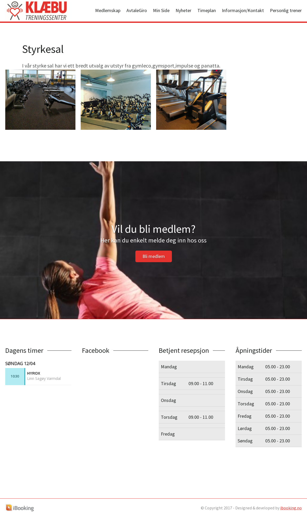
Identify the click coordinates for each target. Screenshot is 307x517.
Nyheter (183, 10)
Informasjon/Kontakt (243, 10)
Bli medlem (153, 256)
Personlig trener (286, 10)
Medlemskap (107, 10)
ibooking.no (291, 507)
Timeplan (206, 10)
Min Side (161, 10)
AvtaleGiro (136, 10)
